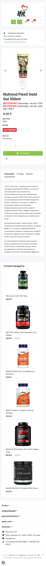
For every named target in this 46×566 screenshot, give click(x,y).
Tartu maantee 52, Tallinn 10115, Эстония (22, 535)
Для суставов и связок (13, 36)
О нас (5, 505)
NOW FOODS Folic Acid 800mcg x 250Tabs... (20, 372)
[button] (5, 70)
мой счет (7, 521)
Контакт (6, 527)
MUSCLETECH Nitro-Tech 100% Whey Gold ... (22, 450)
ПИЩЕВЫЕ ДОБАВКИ (16, 33)
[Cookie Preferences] (3, 562)
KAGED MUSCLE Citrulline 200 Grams (22, 488)
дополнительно (10, 516)
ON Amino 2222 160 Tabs (16, 296)
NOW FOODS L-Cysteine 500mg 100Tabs (19, 411)
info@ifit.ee (10, 538)
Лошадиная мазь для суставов (16, 39)
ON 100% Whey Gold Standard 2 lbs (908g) (21, 333)
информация (9, 511)
